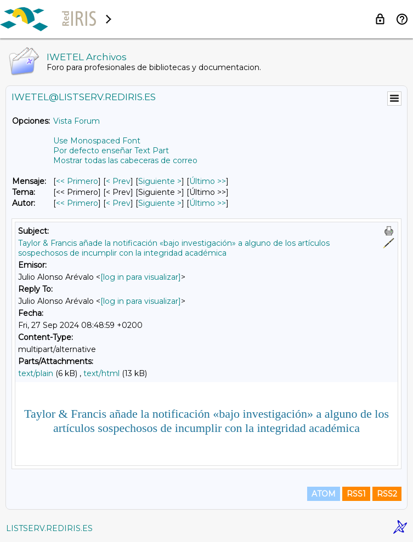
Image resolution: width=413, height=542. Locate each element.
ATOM (324, 494)
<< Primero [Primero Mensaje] (77, 181)
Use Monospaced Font (96, 141)
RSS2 (387, 494)
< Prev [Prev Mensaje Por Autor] (118, 203)
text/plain (35, 373)
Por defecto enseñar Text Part (111, 150)
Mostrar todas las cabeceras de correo (125, 160)
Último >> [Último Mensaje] (207, 181)
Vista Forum (76, 121)
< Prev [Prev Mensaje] (118, 181)
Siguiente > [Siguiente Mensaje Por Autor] (160, 203)
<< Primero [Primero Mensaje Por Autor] (77, 203)
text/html (101, 373)
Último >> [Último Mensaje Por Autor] (207, 203)
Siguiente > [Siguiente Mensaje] (160, 181)
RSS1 (356, 494)
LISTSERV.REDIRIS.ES (49, 528)
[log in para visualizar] (140, 277)
